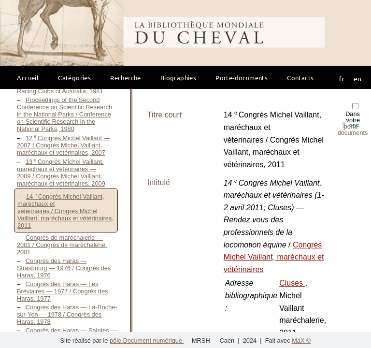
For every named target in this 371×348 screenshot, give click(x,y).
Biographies (178, 77)
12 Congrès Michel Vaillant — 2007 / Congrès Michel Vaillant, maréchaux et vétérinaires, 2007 (63, 145)
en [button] (357, 78)
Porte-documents (241, 77)
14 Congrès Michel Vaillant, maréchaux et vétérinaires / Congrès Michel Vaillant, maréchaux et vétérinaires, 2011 (65, 211)
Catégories (74, 77)
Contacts (300, 77)
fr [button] (341, 78)
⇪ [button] (350, 125)
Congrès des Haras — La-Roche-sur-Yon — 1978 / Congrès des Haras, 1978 (67, 314)
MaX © (301, 340)
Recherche (125, 77)
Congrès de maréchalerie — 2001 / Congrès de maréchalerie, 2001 (62, 245)
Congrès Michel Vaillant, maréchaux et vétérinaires (274, 257)
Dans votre (353, 119)
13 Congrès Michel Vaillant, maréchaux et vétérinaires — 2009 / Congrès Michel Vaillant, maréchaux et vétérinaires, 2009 (61, 172)
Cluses (292, 283)
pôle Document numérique (147, 340)
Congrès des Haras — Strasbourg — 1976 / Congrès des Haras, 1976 (64, 268)
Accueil (28, 77)
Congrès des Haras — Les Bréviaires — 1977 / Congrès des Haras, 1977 (62, 291)
